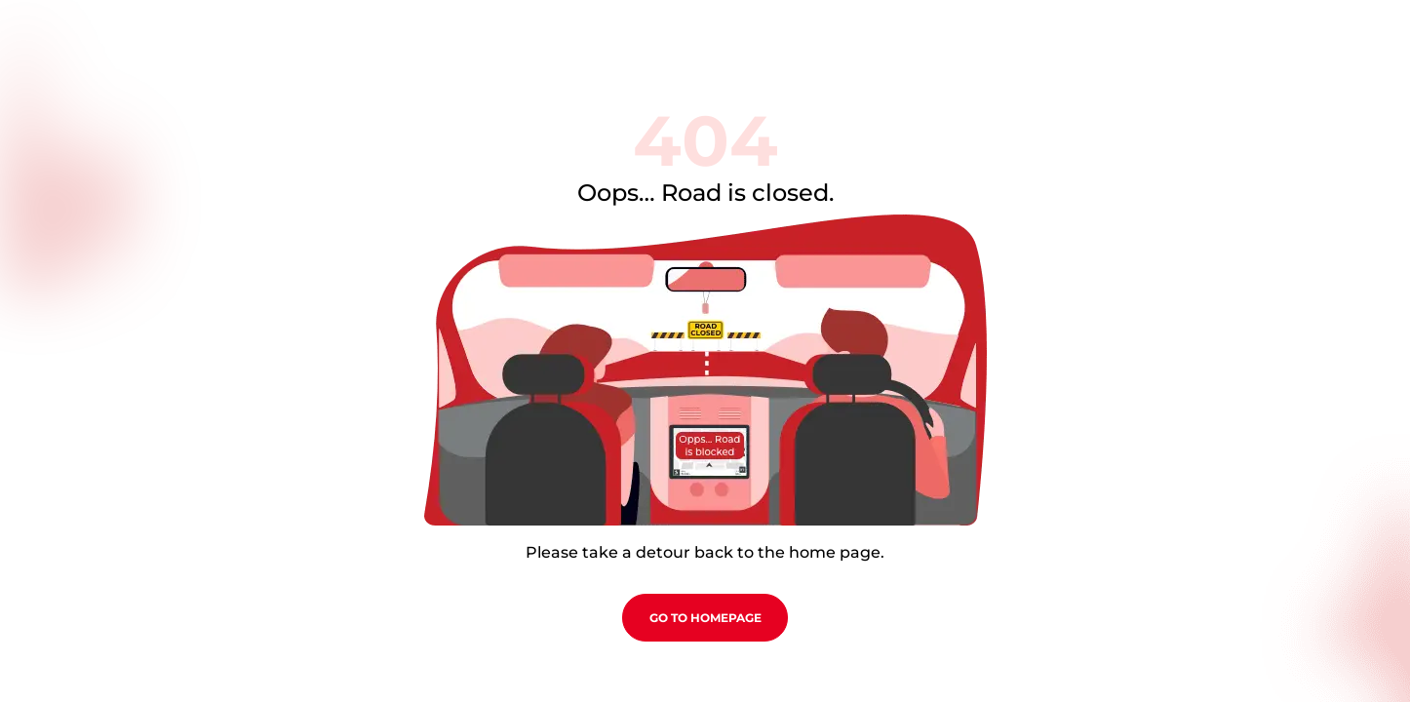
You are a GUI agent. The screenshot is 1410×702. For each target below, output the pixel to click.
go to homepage (705, 617)
